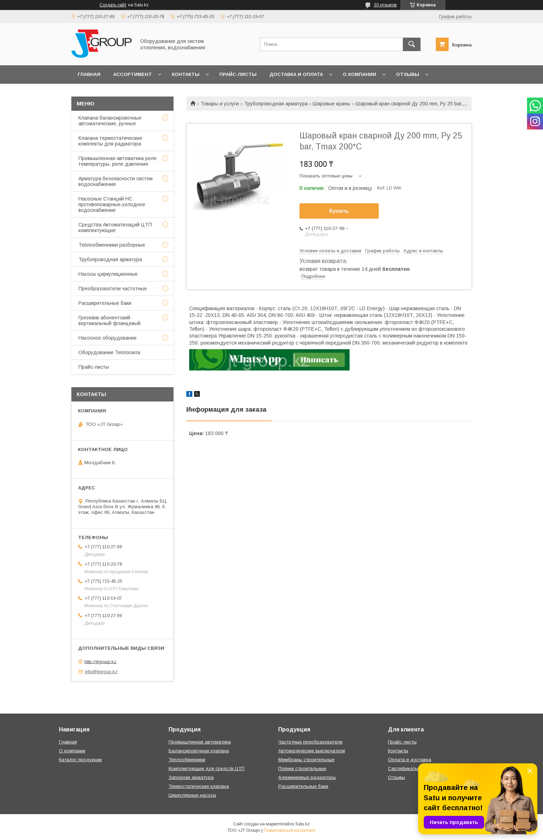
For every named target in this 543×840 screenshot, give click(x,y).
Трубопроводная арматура (276, 103)
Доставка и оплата (296, 74)
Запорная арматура (191, 777)
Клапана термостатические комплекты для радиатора (110, 141)
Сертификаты (403, 768)
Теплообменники (187, 759)
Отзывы (407, 74)
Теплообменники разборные (111, 245)
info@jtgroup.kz (101, 671)
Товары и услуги (220, 103)
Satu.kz (302, 824)
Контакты (185, 74)
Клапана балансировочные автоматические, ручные (110, 120)
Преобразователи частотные (112, 288)
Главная (89, 74)
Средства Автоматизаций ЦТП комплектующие (115, 227)
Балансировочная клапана (199, 750)
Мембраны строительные (306, 759)
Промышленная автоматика (200, 742)
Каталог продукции (80, 759)
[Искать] (412, 44)
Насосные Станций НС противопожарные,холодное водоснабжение (111, 204)
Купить (339, 211)
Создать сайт (112, 4)
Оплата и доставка (409, 759)
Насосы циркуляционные (108, 274)
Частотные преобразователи (310, 742)
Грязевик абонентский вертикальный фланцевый (109, 320)
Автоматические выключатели (311, 750)
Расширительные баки (104, 303)
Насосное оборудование (107, 338)
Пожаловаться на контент (290, 830)
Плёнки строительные (302, 768)
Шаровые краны (331, 103)
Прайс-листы (238, 74)
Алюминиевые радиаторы (307, 777)
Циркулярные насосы (192, 795)
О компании (359, 74)
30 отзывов (385, 4)
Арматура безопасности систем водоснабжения (115, 181)
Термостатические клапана (199, 786)
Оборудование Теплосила (109, 352)
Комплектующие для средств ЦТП (207, 768)
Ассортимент (132, 74)
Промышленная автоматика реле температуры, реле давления (117, 161)
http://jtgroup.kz (100, 661)
